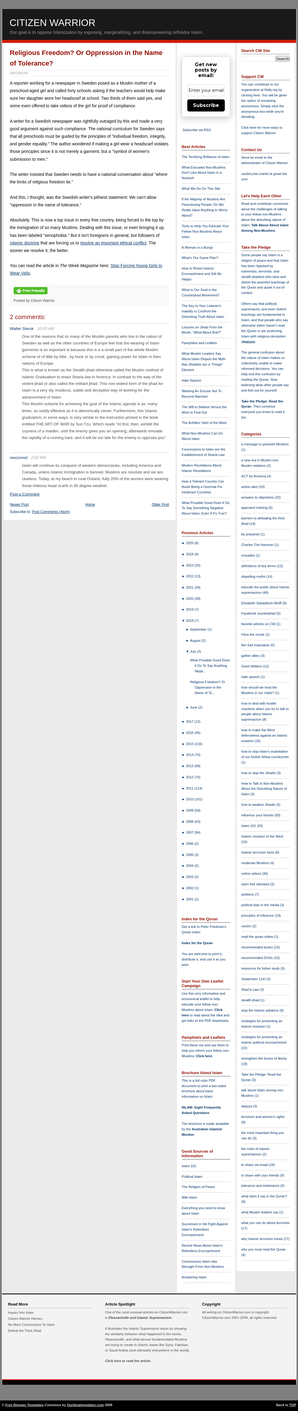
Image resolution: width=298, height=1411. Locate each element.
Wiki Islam (189, 1197)
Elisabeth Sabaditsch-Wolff (262, 603)
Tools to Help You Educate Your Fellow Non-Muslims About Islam (205, 231)
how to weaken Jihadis (259, 804)
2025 (190, 543)
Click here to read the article (127, 1361)
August (195, 640)
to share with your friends (260, 1175)
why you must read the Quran (263, 1249)
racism (246, 926)
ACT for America (254, 476)
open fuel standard (255, 884)
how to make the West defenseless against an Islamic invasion (264, 735)
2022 (190, 576)
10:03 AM (45, 328)
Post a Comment (25, 494)
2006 (190, 843)
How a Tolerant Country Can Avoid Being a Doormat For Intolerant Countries (203, 486)
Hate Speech (191, 380)
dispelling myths (254, 576)
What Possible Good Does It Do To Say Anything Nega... (210, 665)
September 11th (254, 979)
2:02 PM (38, 457)
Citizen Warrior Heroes (25, 1318)
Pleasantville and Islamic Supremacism (139, 1317)
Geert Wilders (252, 666)
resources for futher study (261, 968)
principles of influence (258, 915)
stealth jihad (250, 1000)
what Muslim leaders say (260, 1212)
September (199, 629)
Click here (204, 1056)
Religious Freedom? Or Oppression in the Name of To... (207, 687)
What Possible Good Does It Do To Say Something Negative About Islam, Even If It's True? (206, 508)
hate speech (251, 677)
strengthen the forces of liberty (264, 1058)
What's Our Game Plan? (200, 258)
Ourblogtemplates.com (85, 1405)
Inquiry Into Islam (21, 1312)
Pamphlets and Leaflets (199, 343)
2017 (190, 721)
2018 (190, 620)
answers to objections (258, 497)
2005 (190, 855)
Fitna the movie (253, 634)
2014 (190, 755)
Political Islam (192, 1176)
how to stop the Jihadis (259, 773)
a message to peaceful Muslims (265, 444)
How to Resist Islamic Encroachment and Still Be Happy (202, 273)
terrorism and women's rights (263, 1117)
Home (90, 504)
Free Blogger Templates (24, 1405)
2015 (190, 744)
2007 (190, 832)
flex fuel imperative (255, 645)
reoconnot (19, 457)
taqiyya (248, 342)
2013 (190, 766)
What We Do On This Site (201, 188)
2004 (190, 865)
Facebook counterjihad (259, 613)
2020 (190, 598)
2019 (190, 609)
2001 (190, 899)
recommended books (257, 947)
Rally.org (270, 90)
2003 (190, 877)
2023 (190, 565)
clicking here (250, 95)
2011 (190, 788)
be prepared (250, 534)
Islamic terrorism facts (258, 852)
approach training (255, 507)
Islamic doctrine (24, 243)
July (193, 651)
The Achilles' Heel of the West (204, 423)
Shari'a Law (250, 989)
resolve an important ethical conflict (113, 243)
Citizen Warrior (53, 22)
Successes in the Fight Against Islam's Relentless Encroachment (205, 1229)
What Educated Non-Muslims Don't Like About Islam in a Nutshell (204, 173)
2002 (190, 888)
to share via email (255, 1165)
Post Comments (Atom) (51, 512)
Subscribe (206, 105)
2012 (190, 777)
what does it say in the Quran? (264, 1196)
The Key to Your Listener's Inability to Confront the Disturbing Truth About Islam (203, 311)
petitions (248, 894)
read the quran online (257, 936)
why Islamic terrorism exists (262, 1239)
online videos (251, 873)
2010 (190, 799)
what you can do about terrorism (265, 1223)
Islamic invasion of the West (262, 836)
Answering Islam (194, 1277)
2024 (190, 554)
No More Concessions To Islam (31, 1324)
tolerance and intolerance (260, 1185)
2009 (190, 810)
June (194, 707)
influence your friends (257, 815)
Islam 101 (189, 1166)
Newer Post (19, 504)
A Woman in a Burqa (197, 247)
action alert (250, 487)
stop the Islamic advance (260, 1010)
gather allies (250, 655)
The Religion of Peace (198, 1187)
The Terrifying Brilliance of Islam (206, 157)
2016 (190, 733)
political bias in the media (260, 905)
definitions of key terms (259, 566)
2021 (190, 587)
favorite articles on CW (259, 624)
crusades (248, 555)
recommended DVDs (257, 958)
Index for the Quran (197, 943)
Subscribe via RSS (197, 130)
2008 (190, 821)
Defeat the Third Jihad (24, 1330)
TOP (292, 1405)
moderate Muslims (255, 863)
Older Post (160, 504)
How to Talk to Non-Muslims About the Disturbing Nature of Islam (264, 789)
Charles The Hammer (258, 545)
